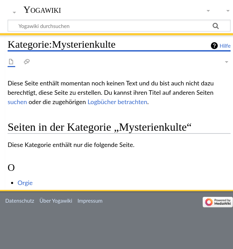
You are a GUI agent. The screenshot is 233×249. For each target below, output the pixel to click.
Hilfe (225, 46)
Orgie (25, 182)
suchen (17, 101)
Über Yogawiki (55, 200)
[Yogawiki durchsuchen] (119, 25)
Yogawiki (42, 9)
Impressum (90, 200)
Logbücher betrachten (117, 101)
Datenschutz (19, 200)
